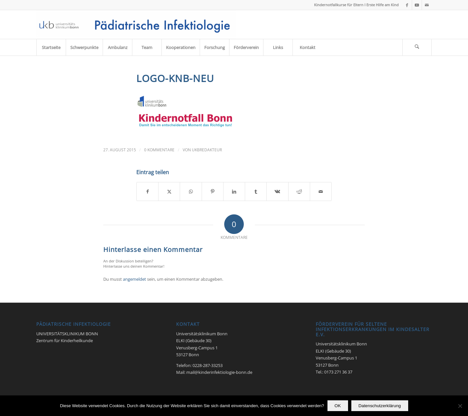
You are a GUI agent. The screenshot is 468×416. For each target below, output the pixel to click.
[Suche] (417, 47)
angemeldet (134, 279)
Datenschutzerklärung (380, 405)
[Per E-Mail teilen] (320, 191)
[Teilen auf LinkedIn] (234, 191)
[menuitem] (51, 47)
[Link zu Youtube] (417, 5)
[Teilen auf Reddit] (299, 191)
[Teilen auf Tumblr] (255, 191)
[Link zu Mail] (427, 5)
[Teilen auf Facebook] (147, 191)
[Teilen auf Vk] (277, 191)
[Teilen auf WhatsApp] (190, 191)
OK (338, 405)
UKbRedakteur (207, 150)
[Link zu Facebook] (407, 5)
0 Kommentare (159, 150)
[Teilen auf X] (169, 191)
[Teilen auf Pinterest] (212, 191)
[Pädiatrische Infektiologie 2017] (136, 24)
